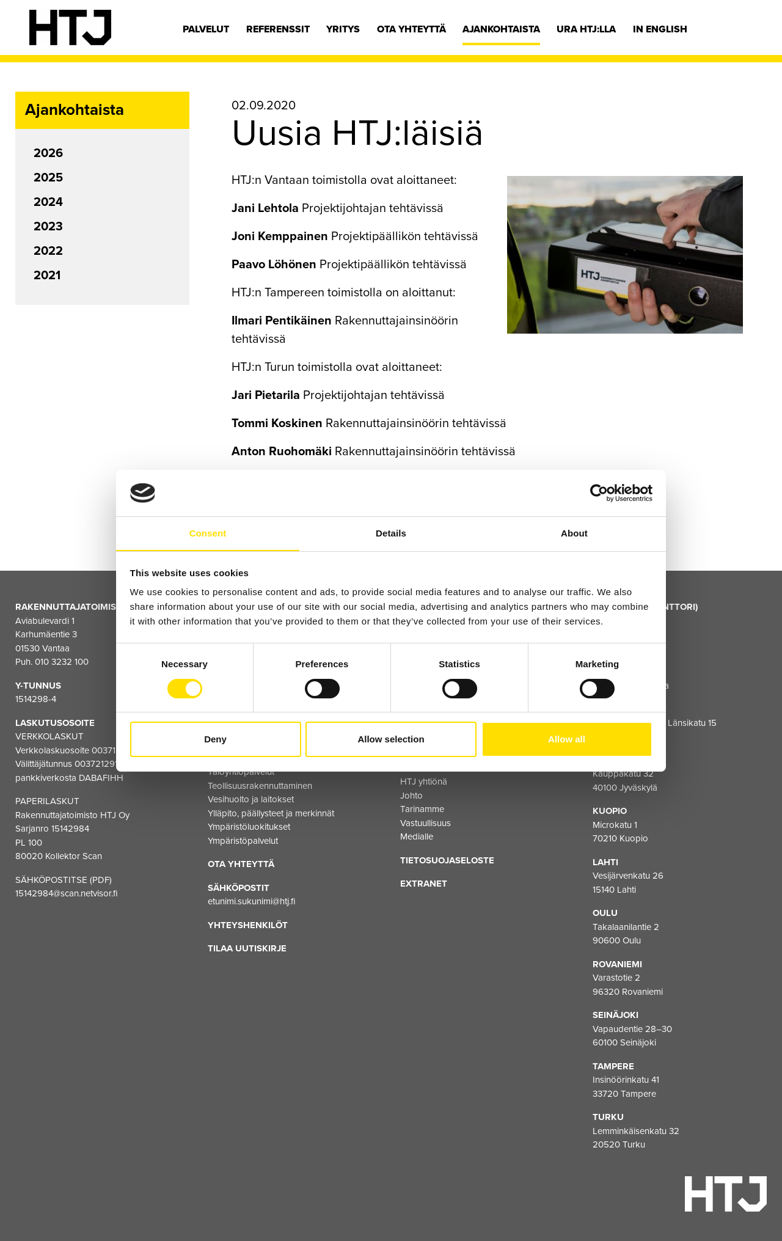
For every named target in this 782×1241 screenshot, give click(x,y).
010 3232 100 (62, 661)
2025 (48, 177)
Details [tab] (391, 533)
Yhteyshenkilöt (248, 925)
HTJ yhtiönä (423, 781)
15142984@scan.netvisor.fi (66, 893)
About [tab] (574, 533)
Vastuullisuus (425, 823)
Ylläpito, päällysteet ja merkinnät (271, 813)
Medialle (416, 836)
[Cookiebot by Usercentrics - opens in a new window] (599, 492)
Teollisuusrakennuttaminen (260, 785)
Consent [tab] (208, 533)
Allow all (566, 739)
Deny (215, 739)
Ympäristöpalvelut (243, 840)
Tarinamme (422, 809)
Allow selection (390, 739)
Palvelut (206, 29)
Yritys (343, 29)
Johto (411, 795)
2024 (48, 202)
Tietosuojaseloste (447, 860)
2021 (47, 275)
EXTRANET (423, 883)
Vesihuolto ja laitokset (251, 799)
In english (660, 29)
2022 (48, 251)
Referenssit (278, 29)
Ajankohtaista (501, 29)
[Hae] (743, 32)
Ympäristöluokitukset (249, 826)
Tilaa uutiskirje (247, 948)
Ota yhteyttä (411, 29)
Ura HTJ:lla (586, 29)
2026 (48, 153)
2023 (48, 226)
